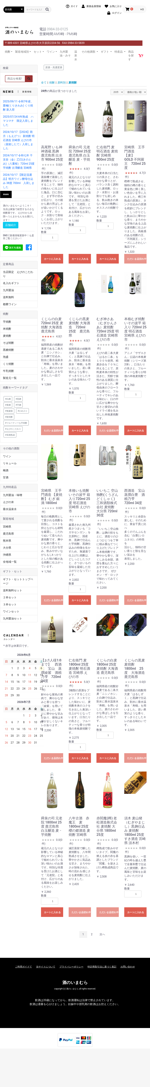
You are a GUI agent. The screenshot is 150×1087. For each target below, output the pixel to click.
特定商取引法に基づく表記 (102, 966)
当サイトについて (45, 966)
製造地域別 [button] (22, 51)
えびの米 (8, 502)
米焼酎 (7, 328)
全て (44, 82)
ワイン (7, 456)
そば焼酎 (8, 342)
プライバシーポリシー (71, 966)
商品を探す (131, 55)
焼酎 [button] (7, 51)
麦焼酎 (7, 335)
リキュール (10, 463)
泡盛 (5, 357)
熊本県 (7, 540)
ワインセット (11, 611)
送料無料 (8, 297)
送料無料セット (12, 590)
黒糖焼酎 (8, 349)
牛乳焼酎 (8, 371)
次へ (102, 934)
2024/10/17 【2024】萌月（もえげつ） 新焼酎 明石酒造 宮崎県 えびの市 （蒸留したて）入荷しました (18, 140)
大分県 (7, 547)
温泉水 (75, 55)
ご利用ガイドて (23, 966)
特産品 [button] (118, 51)
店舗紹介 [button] (10, 225)
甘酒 (5, 477)
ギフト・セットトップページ (18, 581)
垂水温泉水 (10, 509)
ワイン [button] (51, 51)
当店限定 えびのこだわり (18, 274)
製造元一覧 (10, 378)
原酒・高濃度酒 (53, 67)
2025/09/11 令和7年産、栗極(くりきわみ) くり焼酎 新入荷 (18, 105)
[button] (29, 247)
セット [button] (38, 51)
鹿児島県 (8, 533)
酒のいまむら (75, 982)
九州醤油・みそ (65, 53)
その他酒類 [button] (89, 51)
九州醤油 (8, 290)
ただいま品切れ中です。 (137, 259)
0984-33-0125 (57, 29)
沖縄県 (7, 554)
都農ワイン (10, 304)
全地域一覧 (10, 561)
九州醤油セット (12, 618)
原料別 (61, 82)
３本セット (10, 604)
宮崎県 (7, 526)
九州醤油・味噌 (12, 495)
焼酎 (52, 82)
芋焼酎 (7, 321)
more (6, 194)
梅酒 (5, 470)
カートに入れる (52, 259)
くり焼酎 (8, 364)
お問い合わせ (127, 966)
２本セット (10, 597)
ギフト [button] (105, 51)
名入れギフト (11, 283)
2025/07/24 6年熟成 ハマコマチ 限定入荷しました (18, 121)
